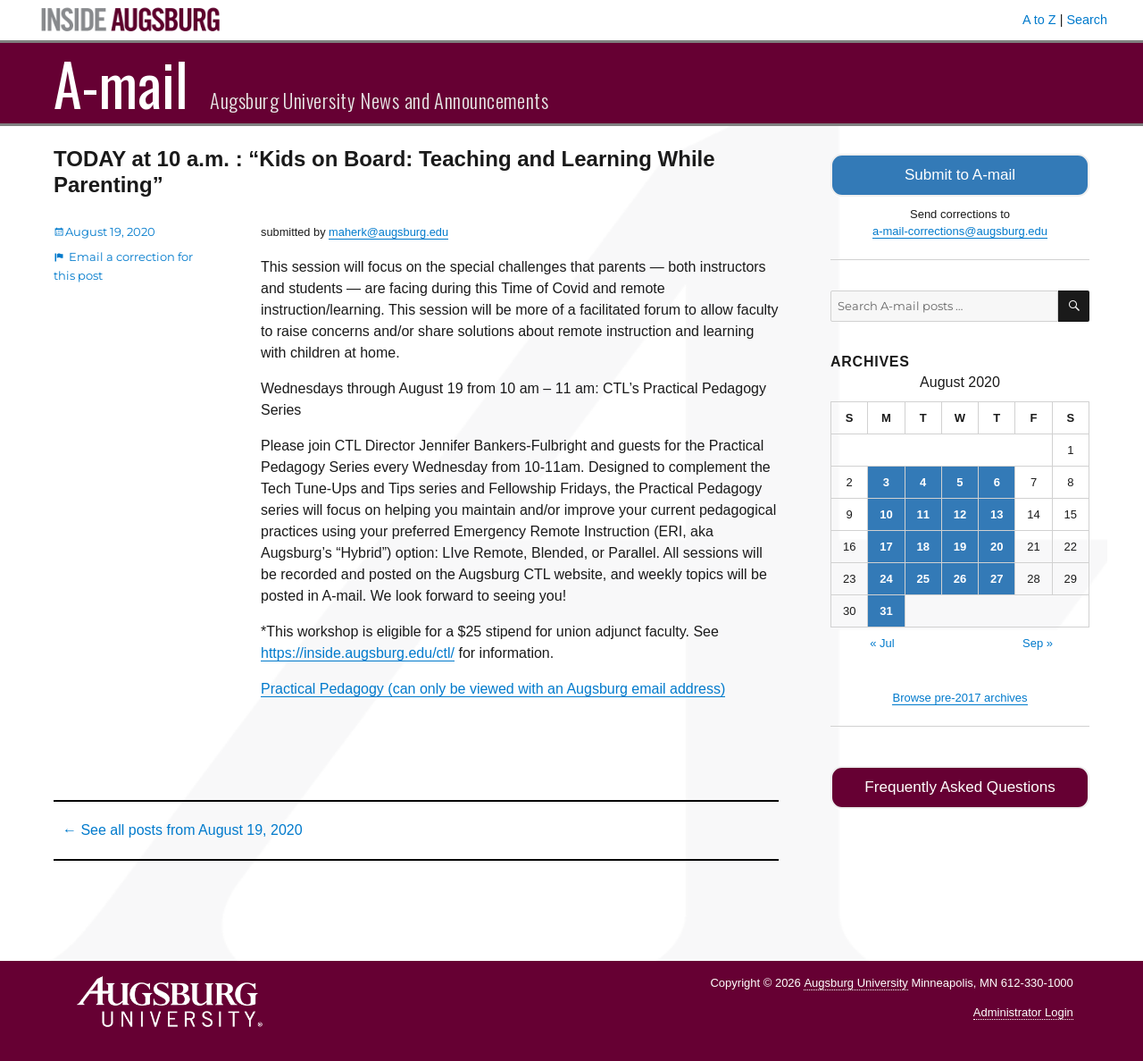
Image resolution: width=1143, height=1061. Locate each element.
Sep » (1037, 641)
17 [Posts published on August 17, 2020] (886, 545)
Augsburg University (855, 982)
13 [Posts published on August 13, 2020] (996, 512)
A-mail (121, 83)
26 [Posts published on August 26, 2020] (960, 577)
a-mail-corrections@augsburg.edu (959, 229)
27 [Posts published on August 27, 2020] (996, 577)
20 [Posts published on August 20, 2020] (996, 545)
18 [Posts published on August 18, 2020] (922, 545)
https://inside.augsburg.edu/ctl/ (358, 653)
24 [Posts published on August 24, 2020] (886, 577)
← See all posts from (183, 830)
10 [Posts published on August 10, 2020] (886, 512)
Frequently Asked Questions (959, 784)
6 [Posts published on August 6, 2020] (997, 480)
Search (1086, 20)
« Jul (882, 641)
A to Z (1039, 20)
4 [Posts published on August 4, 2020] (923, 480)
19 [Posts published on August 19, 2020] (960, 545)
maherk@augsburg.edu (388, 232)
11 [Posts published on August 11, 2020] (922, 512)
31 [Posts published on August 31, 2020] (886, 609)
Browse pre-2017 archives (959, 696)
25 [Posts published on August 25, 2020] (922, 577)
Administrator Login (1023, 1012)
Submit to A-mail (960, 173)
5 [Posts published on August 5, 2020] (959, 480)
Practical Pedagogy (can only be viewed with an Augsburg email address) (493, 688)
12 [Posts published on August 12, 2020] (960, 512)
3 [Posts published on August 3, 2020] (886, 480)
